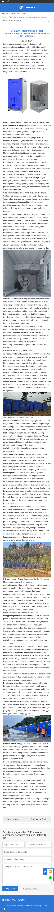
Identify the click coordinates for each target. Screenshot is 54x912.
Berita (13, 13)
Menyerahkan (10, 889)
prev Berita (11, 819)
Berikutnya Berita (40, 819)
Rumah (5, 13)
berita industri (21, 13)
